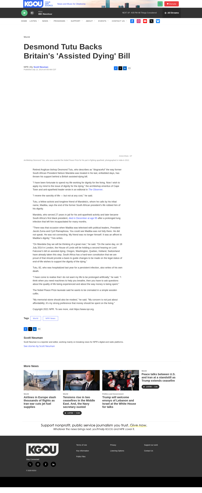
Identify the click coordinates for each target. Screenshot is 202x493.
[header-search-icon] (161, 6)
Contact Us (118, 27)
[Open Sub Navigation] (39, 27)
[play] (24, 18)
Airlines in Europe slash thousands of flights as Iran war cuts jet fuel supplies (40, 407)
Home (24, 27)
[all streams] (171, 19)
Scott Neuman (41, 73)
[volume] (32, 19)
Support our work (151, 451)
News (45, 27)
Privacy (113, 451)
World (27, 43)
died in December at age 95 (83, 224)
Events (102, 27)
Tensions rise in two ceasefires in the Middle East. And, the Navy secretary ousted (79, 407)
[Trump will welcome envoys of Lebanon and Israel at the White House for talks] (120, 386)
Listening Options (117, 457)
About (89, 27)
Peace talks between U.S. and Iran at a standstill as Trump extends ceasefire (158, 383)
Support (75, 27)
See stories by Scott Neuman (39, 351)
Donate (174, 6)
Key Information (82, 457)
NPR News (50, 324)
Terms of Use (81, 451)
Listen (33, 27)
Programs (59, 27)
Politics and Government (113, 400)
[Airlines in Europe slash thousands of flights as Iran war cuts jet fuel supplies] (42, 386)
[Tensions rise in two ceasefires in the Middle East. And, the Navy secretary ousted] (81, 386)
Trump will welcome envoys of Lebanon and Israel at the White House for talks (119, 407)
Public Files (81, 462)
